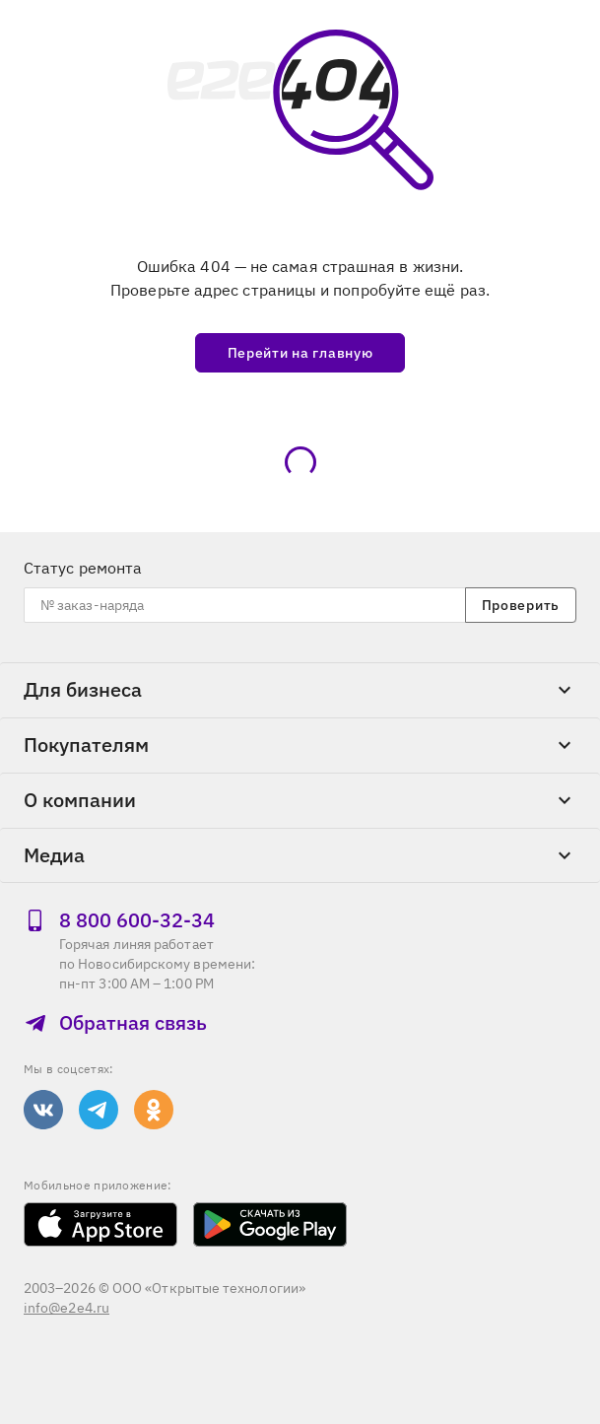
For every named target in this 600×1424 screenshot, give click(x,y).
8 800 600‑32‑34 (119, 920)
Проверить (521, 605)
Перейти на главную (300, 353)
